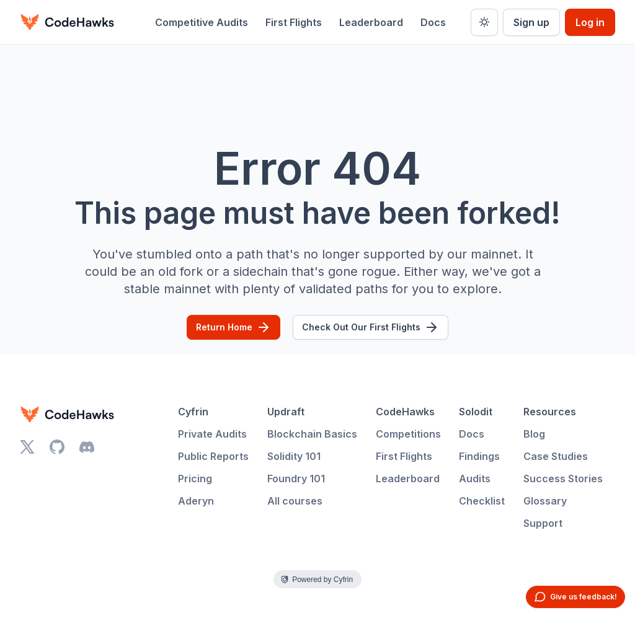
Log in (590, 22)
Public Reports (213, 456)
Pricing (195, 478)
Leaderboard (371, 22)
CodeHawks (405, 411)
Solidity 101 (294, 456)
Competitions (408, 434)
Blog (534, 434)
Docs (433, 22)
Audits (475, 478)
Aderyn (196, 501)
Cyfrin (193, 411)
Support (542, 523)
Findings (479, 456)
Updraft (285, 411)
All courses (294, 501)
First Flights (293, 22)
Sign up (531, 22)
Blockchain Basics (312, 434)
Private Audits (212, 434)
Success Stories (563, 478)
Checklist (482, 501)
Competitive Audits (201, 22)
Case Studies (555, 456)
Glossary (545, 501)
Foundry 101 (296, 478)
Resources (549, 411)
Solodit (475, 411)
